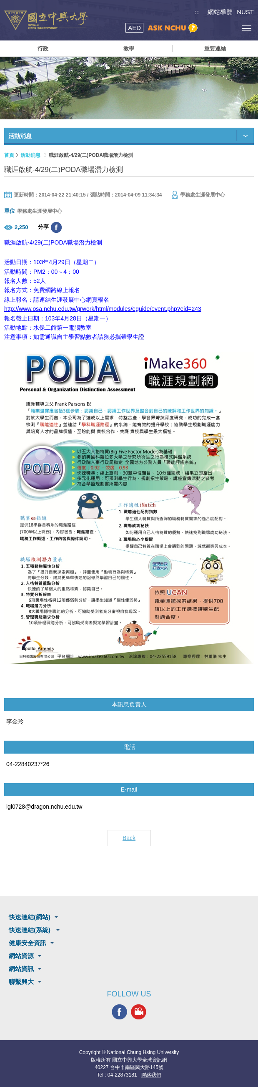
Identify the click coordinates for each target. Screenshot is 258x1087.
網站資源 (21, 955)
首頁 (9, 155)
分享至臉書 (56, 227)
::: (197, 11)
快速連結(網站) (29, 917)
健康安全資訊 (27, 942)
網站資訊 (21, 968)
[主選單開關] (246, 28)
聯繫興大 (21, 981)
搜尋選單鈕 (209, 28)
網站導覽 (220, 11)
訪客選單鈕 (227, 28)
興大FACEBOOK (119, 1011)
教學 (128, 48)
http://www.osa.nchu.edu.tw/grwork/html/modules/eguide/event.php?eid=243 (102, 308)
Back (129, 838)
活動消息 (30, 155)
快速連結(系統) (30, 929)
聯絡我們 (151, 1075)
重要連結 (215, 48)
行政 (43, 48)
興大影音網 (138, 1011)
